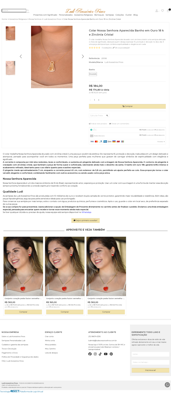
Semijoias (110, 15)
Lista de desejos (51, 353)
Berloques (99, 15)
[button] (20, 56)
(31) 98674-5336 (94, 336)
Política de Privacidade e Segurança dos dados (20, 357)
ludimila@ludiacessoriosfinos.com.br (102, 341)
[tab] (127, 130)
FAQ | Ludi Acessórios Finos (13, 361)
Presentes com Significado (45, 15)
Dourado (93, 74)
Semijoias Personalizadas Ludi (13, 341)
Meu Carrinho (50, 349)
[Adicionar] (98, 100)
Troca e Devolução (9, 349)
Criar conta (49, 336)
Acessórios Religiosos (83, 15)
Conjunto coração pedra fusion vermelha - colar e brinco (22, 298)
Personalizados (66, 15)
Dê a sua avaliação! (121, 48)
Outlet (128, 15)
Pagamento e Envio (10, 353)
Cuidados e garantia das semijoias (15, 345)
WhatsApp (86, 212)
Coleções (119, 15)
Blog (135, 15)
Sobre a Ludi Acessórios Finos (13, 336)
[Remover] (90, 100)
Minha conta (50, 341)
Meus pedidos (50, 345)
